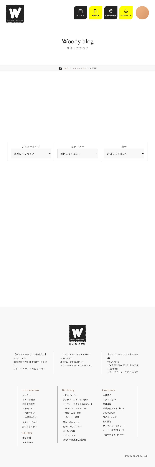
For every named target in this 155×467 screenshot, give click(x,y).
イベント (80, 13)
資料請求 (95, 13)
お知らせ (26, 395)
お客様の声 (27, 442)
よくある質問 (69, 430)
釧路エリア (30, 408)
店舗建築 (107, 404)
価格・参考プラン (71, 422)
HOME (65, 68)
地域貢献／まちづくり (113, 408)
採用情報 (107, 421)
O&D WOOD (109, 412)
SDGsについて (110, 417)
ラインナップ (69, 435)
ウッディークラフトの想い (75, 399)
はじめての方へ (70, 395)
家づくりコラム (29, 426)
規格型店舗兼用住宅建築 (74, 439)
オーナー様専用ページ (113, 430)
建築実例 (26, 437)
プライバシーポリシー (113, 425)
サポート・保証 (72, 417)
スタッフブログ (79, 68)
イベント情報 (28, 399)
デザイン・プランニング (76, 408)
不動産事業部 (110, 13)
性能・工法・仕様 (73, 412)
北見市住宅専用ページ (113, 434)
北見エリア (30, 412)
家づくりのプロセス (72, 426)
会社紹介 (107, 395)
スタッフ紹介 (109, 399)
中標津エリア (31, 417)
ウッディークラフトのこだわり (77, 404)
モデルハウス (125, 13)
